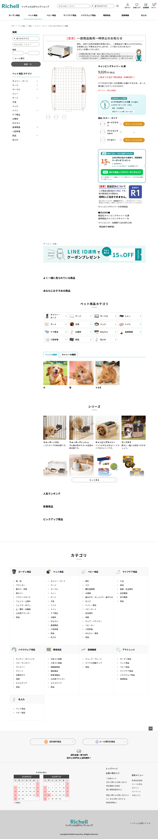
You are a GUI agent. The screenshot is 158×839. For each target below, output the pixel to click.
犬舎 (14, 101)
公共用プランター (23, 613)
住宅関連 (123, 593)
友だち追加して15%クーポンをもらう (122, 172)
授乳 (87, 581)
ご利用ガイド (111, 778)
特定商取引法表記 (113, 786)
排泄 (122, 585)
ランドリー (20, 667)
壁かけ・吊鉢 (21, 589)
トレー (15, 93)
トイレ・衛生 (90, 605)
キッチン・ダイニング (25, 659)
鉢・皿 (18, 581)
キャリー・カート (41, 26)
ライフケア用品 (69, 15)
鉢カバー (19, 593)
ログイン (135, 788)
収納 (87, 617)
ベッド (15, 106)
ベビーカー (90, 625)
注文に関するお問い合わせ (116, 782)
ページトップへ (151, 729)
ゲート (15, 97)
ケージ (15, 85)
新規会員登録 (137, 780)
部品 (30, 26)
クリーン (19, 671)
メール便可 (18, 58)
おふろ (88, 601)
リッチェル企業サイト (140, 823)
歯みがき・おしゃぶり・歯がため (99, 597)
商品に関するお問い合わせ (117, 795)
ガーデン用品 (14, 15)
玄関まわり (20, 675)
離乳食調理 (90, 589)
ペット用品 (32, 15)
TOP (12, 26)
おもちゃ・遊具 (91, 633)
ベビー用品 (51, 15)
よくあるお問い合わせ (115, 799)
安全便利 (89, 613)
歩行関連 (123, 597)
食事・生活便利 (126, 589)
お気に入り (136, 795)
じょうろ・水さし (23, 605)
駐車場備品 (55, 675)
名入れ (144, 15)
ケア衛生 (16, 114)
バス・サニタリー (23, 663)
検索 (117, 6)
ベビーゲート (90, 609)
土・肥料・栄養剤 (23, 609)
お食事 (88, 593)
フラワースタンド (23, 597)
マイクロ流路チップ (93, 663)
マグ (87, 585)
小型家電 (16, 131)
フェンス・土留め (23, 601)
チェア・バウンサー (93, 621)
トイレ (15, 110)
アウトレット (128, 649)
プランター (20, 585)
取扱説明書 (111, 802)
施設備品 (54, 671)
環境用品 (106, 15)
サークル (16, 89)
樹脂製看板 (55, 667)
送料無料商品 (52, 742)
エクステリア (21, 683)
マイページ (136, 791)
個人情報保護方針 (114, 789)
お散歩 (15, 118)
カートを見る (137, 784)
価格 (14, 49)
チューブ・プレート (93, 659)
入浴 (122, 581)
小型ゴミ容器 (56, 663)
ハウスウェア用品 (88, 15)
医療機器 (125, 15)
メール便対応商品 (105, 741)
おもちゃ (16, 122)
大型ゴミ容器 (56, 659)
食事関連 (16, 127)
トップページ (112, 768)
